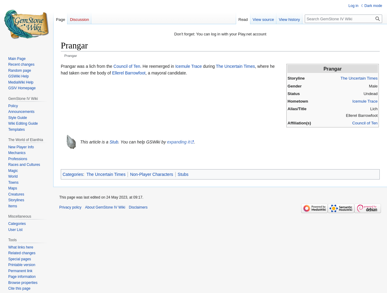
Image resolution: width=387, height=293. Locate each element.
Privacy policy (70, 207)
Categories (73, 174)
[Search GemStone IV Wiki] (343, 19)
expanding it (178, 142)
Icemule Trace (365, 101)
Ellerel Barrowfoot (129, 73)
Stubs (183, 174)
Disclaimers (138, 207)
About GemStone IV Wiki (105, 207)
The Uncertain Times (359, 78)
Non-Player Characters (151, 174)
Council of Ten (365, 123)
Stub (113, 142)
